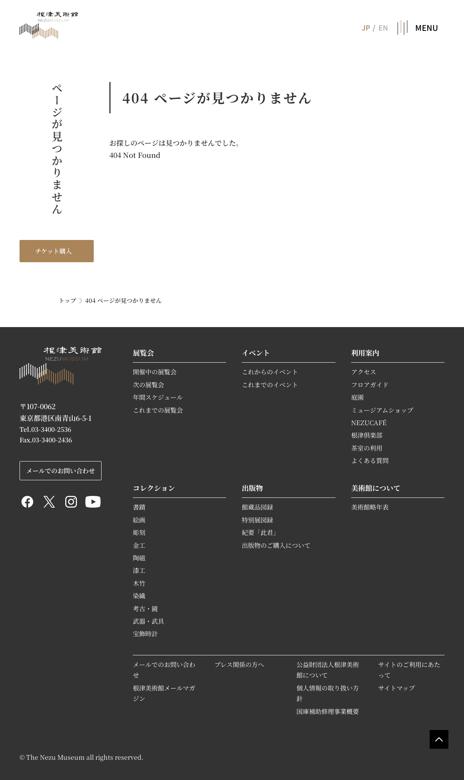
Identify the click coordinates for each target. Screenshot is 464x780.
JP (365, 27)
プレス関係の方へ (239, 664)
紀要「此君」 (260, 532)
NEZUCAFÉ (369, 422)
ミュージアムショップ (382, 410)
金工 (139, 545)
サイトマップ (396, 687)
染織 (139, 595)
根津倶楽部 (366, 435)
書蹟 (139, 507)
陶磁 (139, 557)
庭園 (357, 397)
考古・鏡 (145, 608)
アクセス (363, 371)
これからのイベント (270, 371)
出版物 (252, 488)
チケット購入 (53, 251)
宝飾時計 (145, 633)
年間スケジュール (158, 397)
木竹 (139, 583)
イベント (256, 352)
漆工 (139, 570)
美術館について (375, 488)
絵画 (139, 519)
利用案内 (365, 352)
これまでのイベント (270, 384)
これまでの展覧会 (158, 410)
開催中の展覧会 (155, 371)
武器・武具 (148, 621)
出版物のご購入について (276, 545)
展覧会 (143, 352)
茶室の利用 (366, 448)
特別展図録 (257, 519)
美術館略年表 (370, 507)
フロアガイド (370, 384)
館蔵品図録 (257, 507)
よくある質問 (370, 460)
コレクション (154, 488)
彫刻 (139, 532)
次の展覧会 (148, 384)
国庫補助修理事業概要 (327, 711)
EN (383, 27)
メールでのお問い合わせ (60, 470)
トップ (67, 300)
